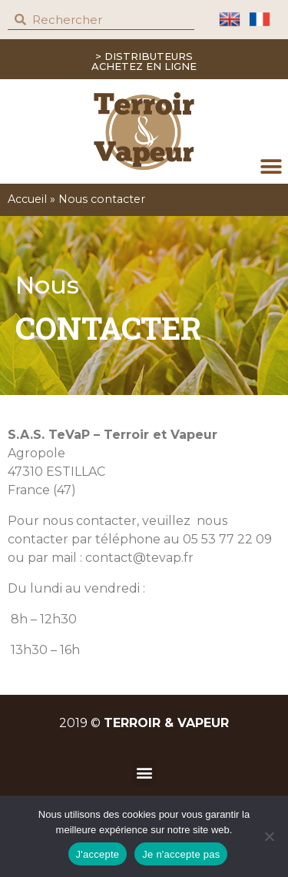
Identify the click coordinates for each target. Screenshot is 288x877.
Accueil (27, 199)
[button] (270, 166)
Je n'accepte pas (181, 854)
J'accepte (98, 854)
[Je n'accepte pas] (268, 836)
